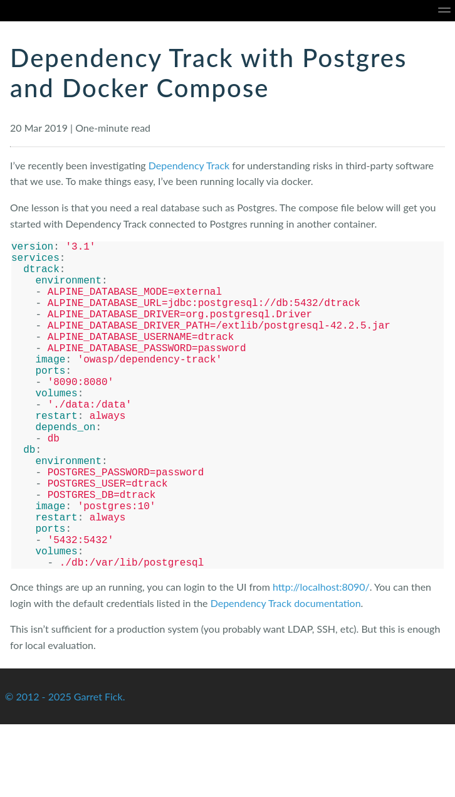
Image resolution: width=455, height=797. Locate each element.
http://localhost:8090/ (321, 659)
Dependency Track (189, 165)
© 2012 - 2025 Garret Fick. (65, 769)
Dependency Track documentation (286, 676)
